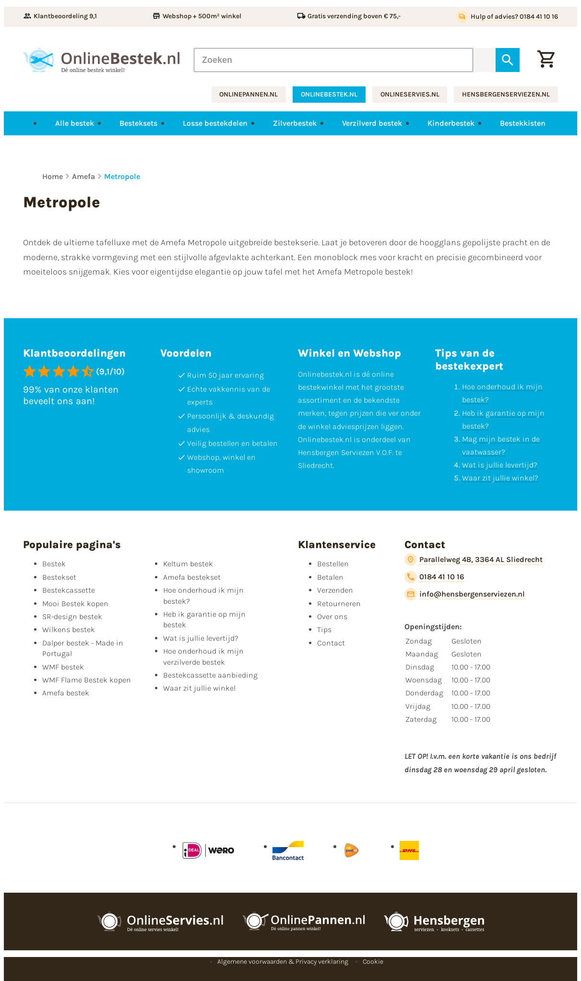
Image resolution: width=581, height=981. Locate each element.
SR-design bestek (72, 616)
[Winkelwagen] (546, 60)
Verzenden (335, 590)
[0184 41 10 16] (434, 577)
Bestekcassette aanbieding (210, 675)
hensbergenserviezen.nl (506, 94)
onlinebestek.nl (329, 94)
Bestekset (59, 577)
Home (52, 176)
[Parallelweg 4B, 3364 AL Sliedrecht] (473, 559)
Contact (331, 642)
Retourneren (339, 603)
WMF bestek (63, 666)
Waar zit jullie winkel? (500, 477)
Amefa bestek (65, 692)
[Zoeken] (333, 60)
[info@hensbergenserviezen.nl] (464, 594)
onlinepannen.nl (248, 94)
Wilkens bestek (68, 629)
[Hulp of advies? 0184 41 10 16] (507, 17)
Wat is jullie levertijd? (499, 464)
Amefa (83, 176)
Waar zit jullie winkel (199, 688)
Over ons (332, 616)
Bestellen (333, 563)
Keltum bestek (188, 563)
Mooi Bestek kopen (75, 603)
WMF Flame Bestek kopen (86, 679)
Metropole (122, 176)
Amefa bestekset (192, 577)
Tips (324, 629)
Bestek (54, 563)
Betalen (330, 577)
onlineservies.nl (409, 94)
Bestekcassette (68, 590)
